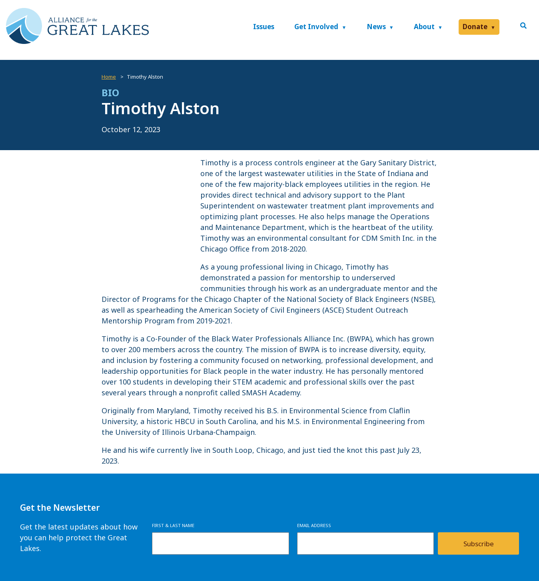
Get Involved (316, 26)
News (376, 26)
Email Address (314, 525)
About (424, 26)
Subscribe (478, 543)
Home (109, 76)
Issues (263, 26)
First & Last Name (173, 525)
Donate (475, 26)
